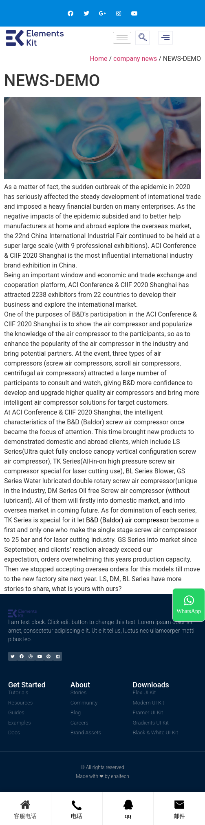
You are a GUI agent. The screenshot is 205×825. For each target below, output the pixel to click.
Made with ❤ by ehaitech (102, 776)
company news (135, 58)
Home (98, 58)
